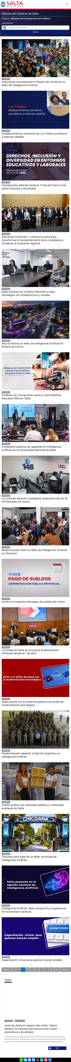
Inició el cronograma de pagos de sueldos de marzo (33, 601)
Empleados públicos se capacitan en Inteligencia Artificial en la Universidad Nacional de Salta (31, 448)
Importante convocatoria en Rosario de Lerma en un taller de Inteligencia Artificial (33, 83)
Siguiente (65, 969)
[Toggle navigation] (67, 4)
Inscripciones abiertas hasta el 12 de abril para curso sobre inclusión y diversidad (34, 187)
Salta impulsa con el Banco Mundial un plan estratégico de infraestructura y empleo (28, 293)
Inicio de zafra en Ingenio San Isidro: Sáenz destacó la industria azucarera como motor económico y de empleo (31, 1029)
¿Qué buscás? (7, 23)
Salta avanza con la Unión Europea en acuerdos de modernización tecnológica (33, 703)
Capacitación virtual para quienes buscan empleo (32, 960)
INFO (54, 1048)
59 (51, 969)
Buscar (35, 32)
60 (57, 969)
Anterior (6, 969)
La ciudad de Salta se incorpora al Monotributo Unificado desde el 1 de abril (30, 652)
